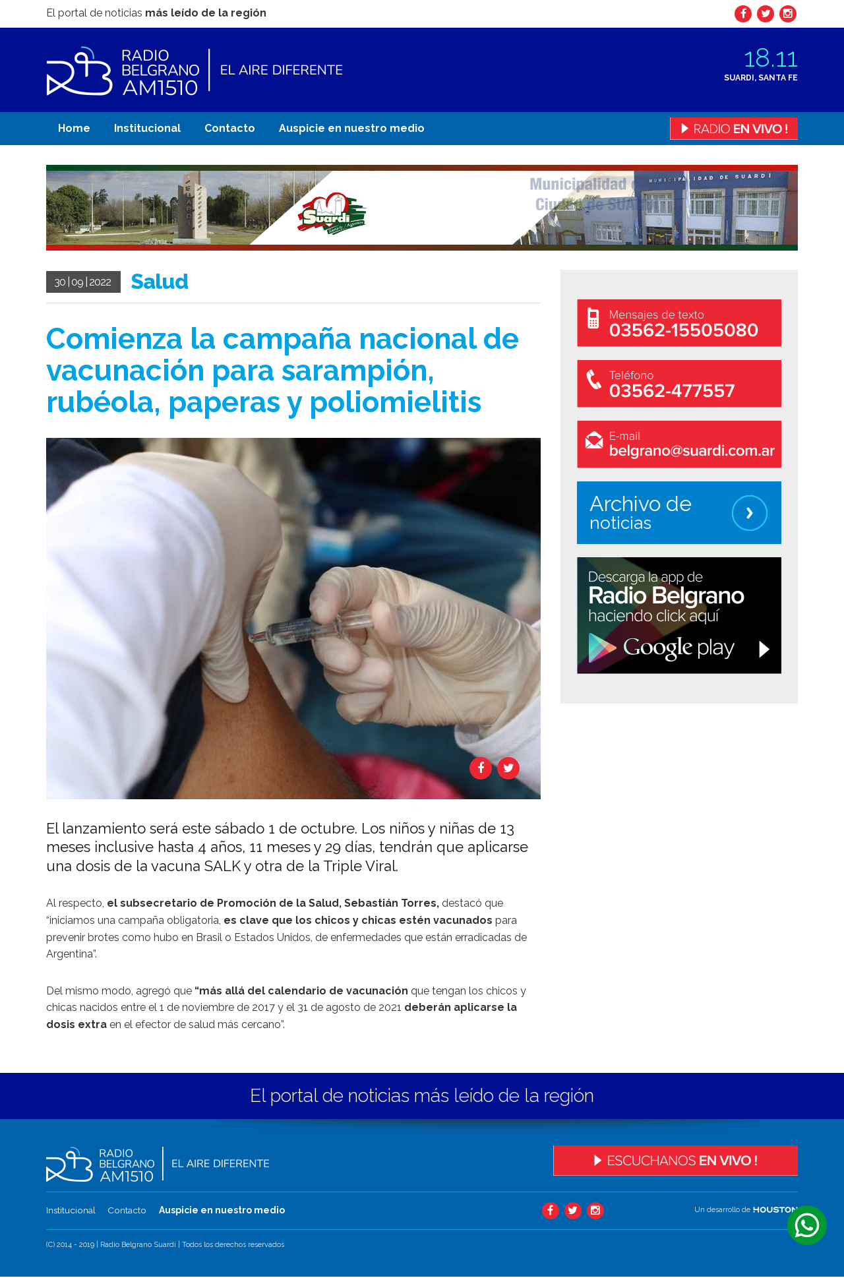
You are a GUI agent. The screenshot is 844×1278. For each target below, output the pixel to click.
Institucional (147, 128)
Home (74, 128)
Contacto (229, 128)
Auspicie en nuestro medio (352, 128)
